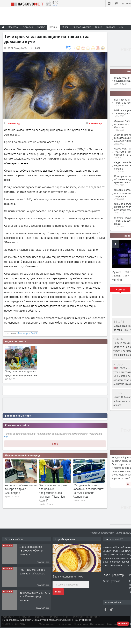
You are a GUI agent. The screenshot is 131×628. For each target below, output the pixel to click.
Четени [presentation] (120, 289)
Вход (55, 443)
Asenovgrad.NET (27, 333)
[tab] (120, 291)
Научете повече (82, 619)
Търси (58, 592)
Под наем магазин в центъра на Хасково (32, 571)
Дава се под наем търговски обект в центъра (31, 550)
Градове (110, 27)
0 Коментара (95, 123)
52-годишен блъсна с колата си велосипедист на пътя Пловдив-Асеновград (88, 490)
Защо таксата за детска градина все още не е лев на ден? (21, 375)
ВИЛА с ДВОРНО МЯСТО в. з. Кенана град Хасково (34, 596)
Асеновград (14, 123)
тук (6, 436)
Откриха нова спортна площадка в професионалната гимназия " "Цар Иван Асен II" (53, 492)
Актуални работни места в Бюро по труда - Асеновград (21, 489)
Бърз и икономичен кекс (68, 576)
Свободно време (82, 27)
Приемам (123, 623)
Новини (53, 27)
